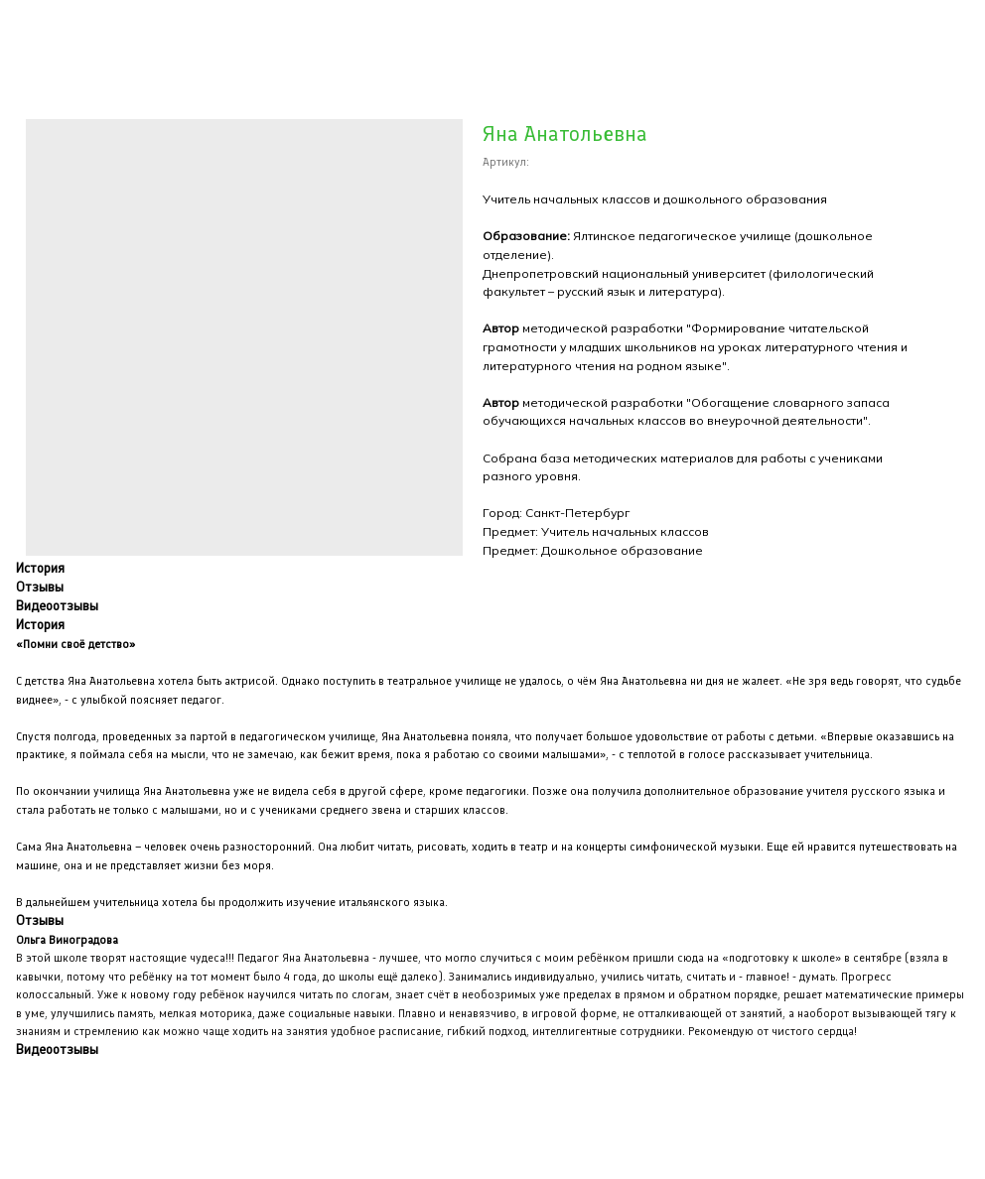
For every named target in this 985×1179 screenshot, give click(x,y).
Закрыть (56, 29)
